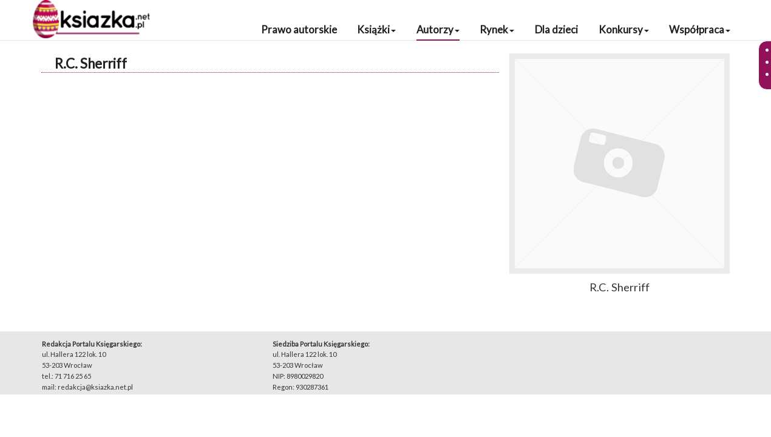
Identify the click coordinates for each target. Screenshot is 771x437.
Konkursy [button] (624, 29)
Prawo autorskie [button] (299, 29)
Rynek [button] (497, 29)
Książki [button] (376, 29)
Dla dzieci (556, 29)
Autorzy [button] (438, 29)
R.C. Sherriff (91, 63)
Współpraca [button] (699, 29)
